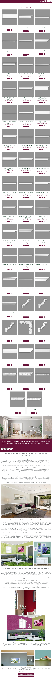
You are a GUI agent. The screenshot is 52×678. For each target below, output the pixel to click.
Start (3, 3)
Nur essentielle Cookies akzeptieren (26, 676)
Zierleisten (7, 3)
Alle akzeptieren (26, 673)
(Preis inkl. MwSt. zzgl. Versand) (26, 28)
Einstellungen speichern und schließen (26, 674)
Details (25, 30)
